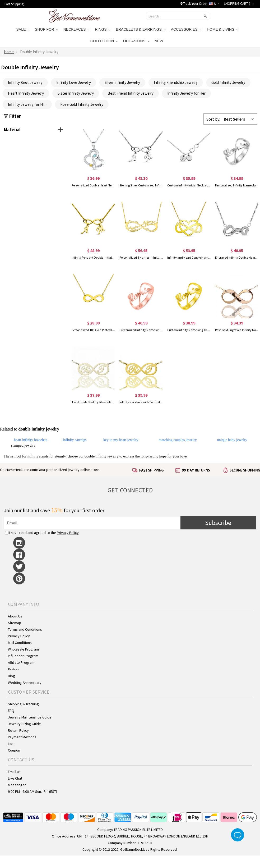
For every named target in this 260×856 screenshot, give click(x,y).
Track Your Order (193, 3)
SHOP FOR (46, 29)
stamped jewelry (23, 446)
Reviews (13, 670)
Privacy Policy (68, 533)
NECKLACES (76, 29)
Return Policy (18, 731)
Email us (14, 772)
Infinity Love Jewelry (73, 82)
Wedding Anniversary (24, 683)
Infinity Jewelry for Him (27, 104)
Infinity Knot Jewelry (25, 82)
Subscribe (218, 523)
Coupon (14, 750)
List (10, 744)
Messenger (17, 785)
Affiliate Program (21, 663)
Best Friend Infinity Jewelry (131, 93)
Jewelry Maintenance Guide (30, 717)
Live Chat (15, 778)
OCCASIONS (136, 41)
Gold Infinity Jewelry (228, 82)
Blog (11, 676)
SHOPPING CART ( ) (239, 3)
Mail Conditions (20, 643)
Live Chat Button (237, 834)
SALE (23, 29)
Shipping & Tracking (23, 704)
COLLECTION (104, 41)
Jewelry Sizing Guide (24, 724)
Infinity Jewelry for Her (186, 93)
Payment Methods (22, 737)
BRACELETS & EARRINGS (140, 29)
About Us (15, 616)
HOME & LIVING (222, 29)
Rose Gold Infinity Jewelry (81, 104)
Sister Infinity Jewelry (76, 93)
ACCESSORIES (186, 29)
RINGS (102, 29)
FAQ (11, 711)
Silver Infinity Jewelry (122, 82)
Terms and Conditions (25, 630)
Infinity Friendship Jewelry (176, 82)
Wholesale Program (23, 649)
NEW (159, 41)
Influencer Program (23, 656)
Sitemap (14, 623)
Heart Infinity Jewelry (26, 93)
